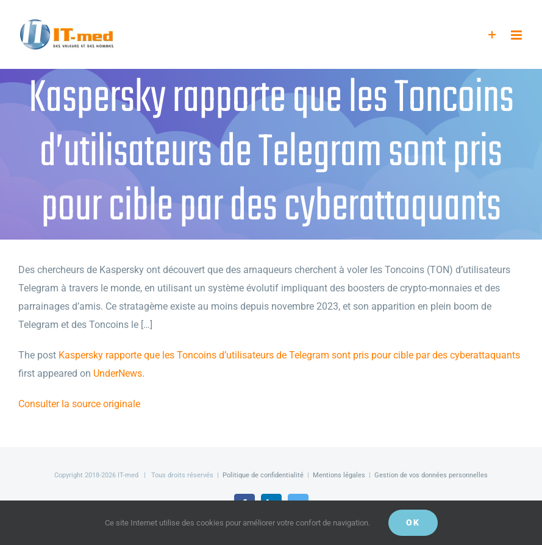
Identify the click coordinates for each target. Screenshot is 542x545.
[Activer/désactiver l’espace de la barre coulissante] (492, 35)
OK (413, 522)
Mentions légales (339, 475)
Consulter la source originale (79, 404)
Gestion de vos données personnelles (431, 475)
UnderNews (117, 373)
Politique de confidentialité (263, 475)
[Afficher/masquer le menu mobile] (517, 35)
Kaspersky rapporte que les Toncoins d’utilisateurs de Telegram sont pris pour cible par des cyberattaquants (289, 355)
